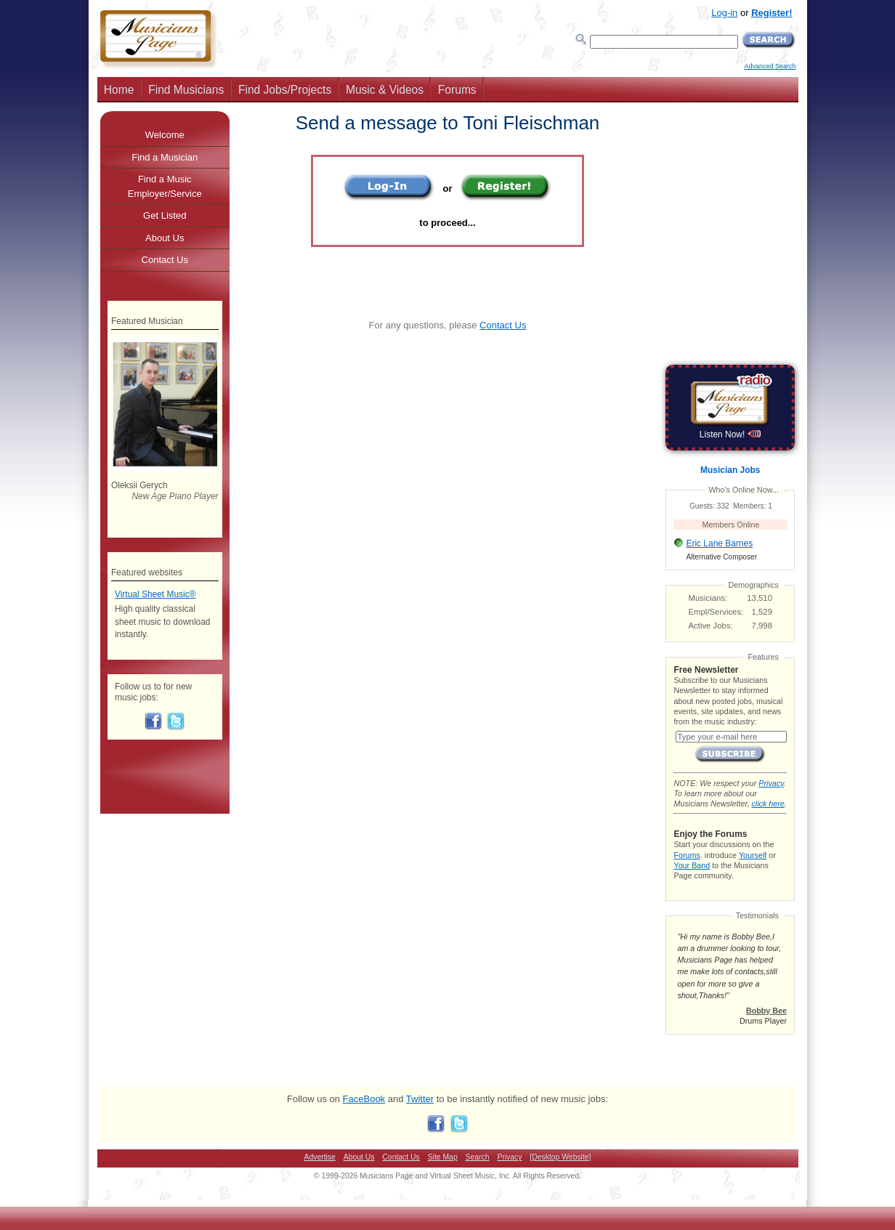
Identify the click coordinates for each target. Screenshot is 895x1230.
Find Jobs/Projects (284, 90)
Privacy (770, 783)
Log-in (724, 12)
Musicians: (708, 598)
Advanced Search (769, 66)
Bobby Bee (766, 1010)
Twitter (420, 1098)
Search (478, 1157)
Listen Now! (730, 434)
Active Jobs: (711, 625)
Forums (457, 90)
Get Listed (164, 215)
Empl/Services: (716, 611)
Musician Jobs (730, 470)
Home (119, 90)
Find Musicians (186, 90)
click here (767, 803)
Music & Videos (385, 90)
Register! (771, 12)
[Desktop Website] (560, 1157)
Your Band (691, 865)
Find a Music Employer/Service (165, 186)
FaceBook (364, 1098)
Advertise (320, 1157)
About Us (164, 237)
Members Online (731, 524)
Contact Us (502, 325)
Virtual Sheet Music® (155, 594)
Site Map (443, 1157)
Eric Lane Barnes (719, 543)
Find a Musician (164, 157)
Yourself (752, 855)
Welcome (165, 134)
